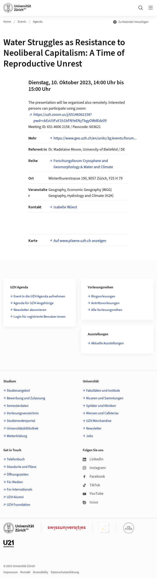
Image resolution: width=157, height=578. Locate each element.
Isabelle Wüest (65, 207)
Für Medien (15, 482)
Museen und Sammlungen (104, 398)
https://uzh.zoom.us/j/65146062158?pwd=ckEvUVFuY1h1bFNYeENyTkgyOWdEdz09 (70, 117)
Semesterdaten (18, 406)
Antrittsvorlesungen (105, 303)
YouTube (93, 493)
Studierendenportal (21, 421)
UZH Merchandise (98, 421)
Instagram (94, 467)
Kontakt (25, 572)
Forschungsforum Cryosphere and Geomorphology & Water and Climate (83, 164)
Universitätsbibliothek (22, 428)
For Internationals (19, 489)
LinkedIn (93, 459)
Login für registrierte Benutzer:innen (40, 316)
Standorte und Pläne (21, 467)
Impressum (10, 572)
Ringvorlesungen (103, 296)
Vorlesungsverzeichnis (23, 413)
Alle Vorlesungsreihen (106, 310)
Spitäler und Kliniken (101, 406)
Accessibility (40, 572)
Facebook (94, 476)
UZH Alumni (15, 497)
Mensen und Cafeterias (102, 413)
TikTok (91, 485)
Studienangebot (18, 390)
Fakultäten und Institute (103, 390)
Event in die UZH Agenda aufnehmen (39, 296)
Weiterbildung (17, 436)
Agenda (38, 22)
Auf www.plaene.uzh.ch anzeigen (80, 240)
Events (22, 22)
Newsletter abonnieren (30, 310)
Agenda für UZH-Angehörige (34, 303)
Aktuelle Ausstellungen (107, 343)
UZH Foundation (18, 504)
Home (7, 22)
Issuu (90, 502)
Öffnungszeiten (18, 474)
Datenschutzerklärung (65, 572)
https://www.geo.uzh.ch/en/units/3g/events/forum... (95, 138)
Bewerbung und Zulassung (26, 398)
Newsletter (94, 428)
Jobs (89, 436)
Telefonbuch (16, 459)
